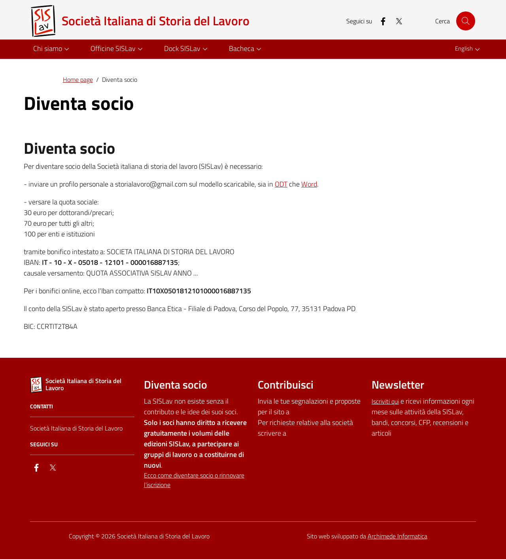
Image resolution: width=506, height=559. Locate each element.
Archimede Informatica (397, 536)
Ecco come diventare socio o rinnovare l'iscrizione (194, 479)
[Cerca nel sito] (465, 20)
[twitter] (396, 21)
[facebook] (380, 21)
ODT (281, 184)
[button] (52, 49)
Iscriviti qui (385, 401)
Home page (78, 79)
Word (309, 184)
